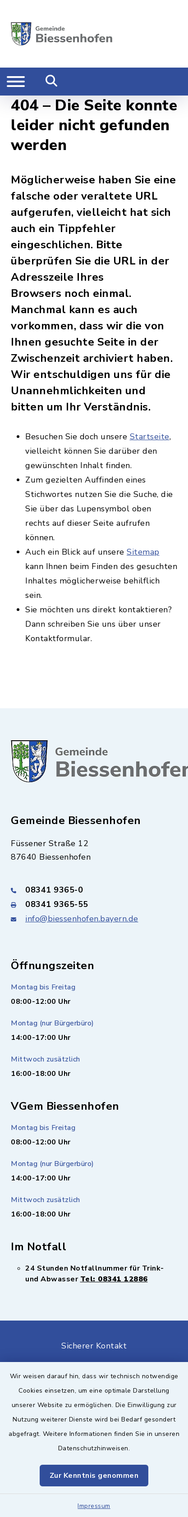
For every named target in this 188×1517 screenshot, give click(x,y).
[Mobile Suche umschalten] (51, 82)
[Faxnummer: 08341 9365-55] (94, 904)
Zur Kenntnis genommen (94, 1476)
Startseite (150, 436)
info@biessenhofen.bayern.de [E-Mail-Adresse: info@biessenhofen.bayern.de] (81, 918)
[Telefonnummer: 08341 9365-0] (94, 889)
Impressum (94, 1506)
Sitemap (143, 552)
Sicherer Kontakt (94, 1345)
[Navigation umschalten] (16, 81)
